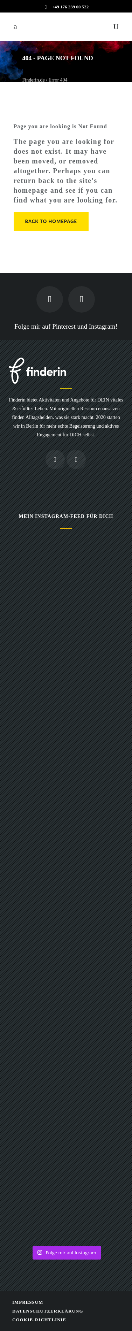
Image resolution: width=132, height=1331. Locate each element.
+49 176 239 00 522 (70, 6)
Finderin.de (33, 80)
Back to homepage (51, 221)
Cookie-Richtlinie (39, 1319)
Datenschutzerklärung (47, 1311)
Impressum (27, 1302)
